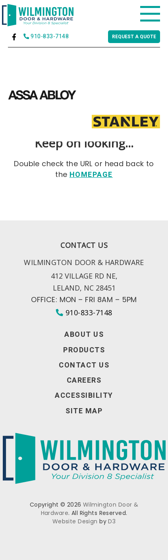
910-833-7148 (46, 36)
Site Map (84, 411)
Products (84, 350)
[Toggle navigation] (150, 14)
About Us (84, 334)
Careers (84, 380)
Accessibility (84, 395)
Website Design (75, 521)
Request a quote (134, 36)
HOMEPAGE (91, 174)
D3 (112, 521)
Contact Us (84, 365)
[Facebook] (14, 36)
